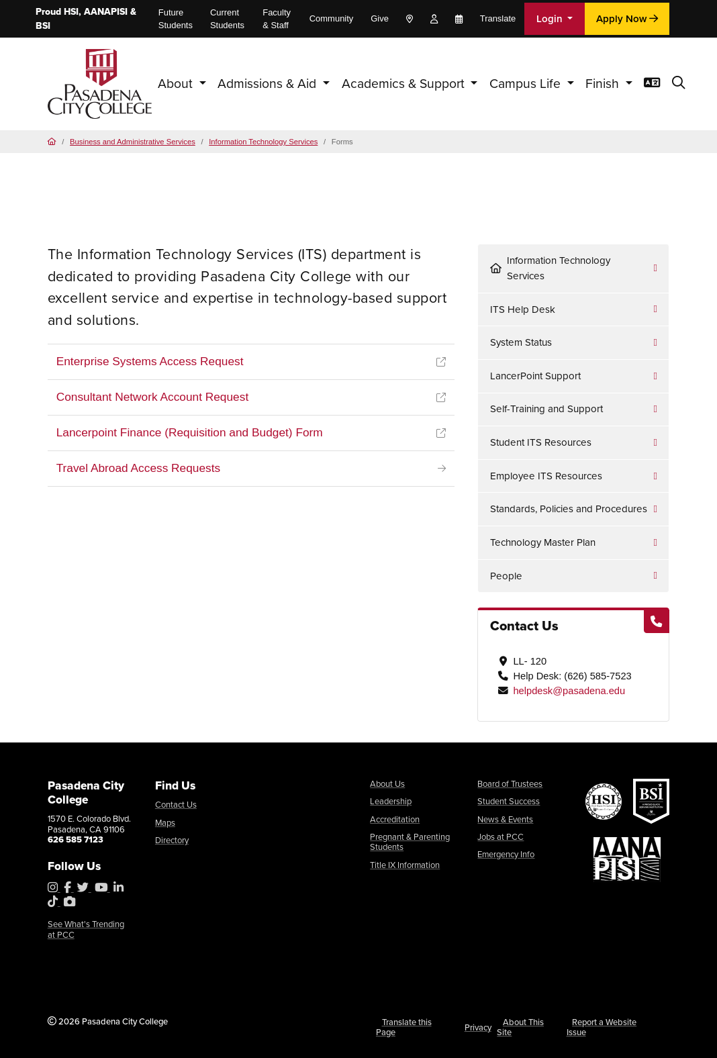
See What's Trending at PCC (86, 929)
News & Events (505, 819)
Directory (172, 840)
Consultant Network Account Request (152, 396)
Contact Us (176, 804)
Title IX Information (405, 865)
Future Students (175, 18)
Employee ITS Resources (546, 476)
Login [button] (550, 18)
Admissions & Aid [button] (269, 83)
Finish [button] (603, 83)
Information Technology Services (263, 142)
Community (331, 18)
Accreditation (395, 819)
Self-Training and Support (546, 408)
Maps (165, 822)
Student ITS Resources (540, 442)
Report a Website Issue (602, 1027)
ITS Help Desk (522, 309)
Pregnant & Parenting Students (410, 842)
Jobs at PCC (500, 836)
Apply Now (627, 18)
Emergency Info (505, 854)
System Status (521, 342)
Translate (498, 18)
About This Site (520, 1027)
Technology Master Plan (542, 542)
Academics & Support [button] (405, 83)
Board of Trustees (509, 783)
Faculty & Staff (276, 18)
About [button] (177, 83)
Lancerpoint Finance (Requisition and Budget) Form (189, 432)
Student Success (508, 801)
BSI (43, 26)
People (506, 576)
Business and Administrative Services (132, 142)
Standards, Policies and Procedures (568, 508)
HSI (71, 12)
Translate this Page (404, 1027)
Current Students (227, 18)
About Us (387, 783)
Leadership (391, 801)
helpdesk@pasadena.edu (569, 690)
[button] (678, 84)
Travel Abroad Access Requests (138, 468)
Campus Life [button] (526, 83)
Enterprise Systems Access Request (150, 361)
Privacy (478, 1027)
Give (380, 18)
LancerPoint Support (535, 376)
